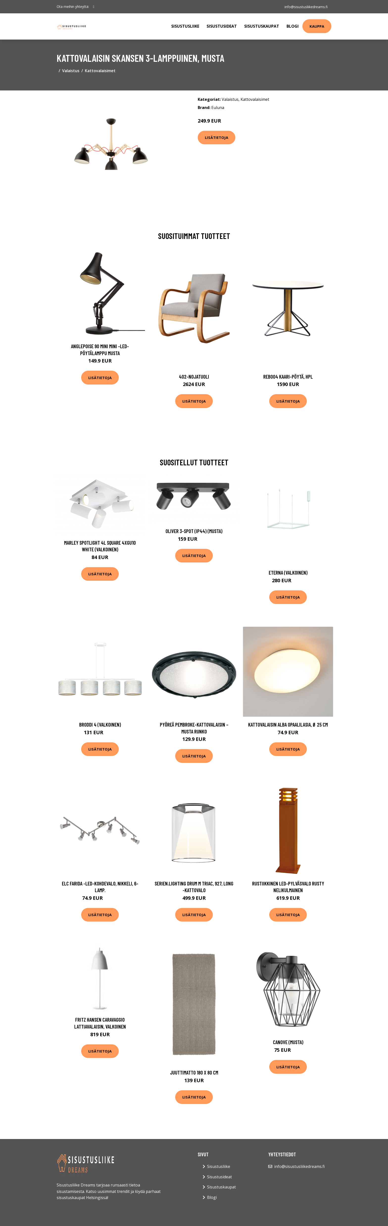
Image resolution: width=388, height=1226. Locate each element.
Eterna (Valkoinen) (288, 572)
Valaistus (70, 70)
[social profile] (93, 6)
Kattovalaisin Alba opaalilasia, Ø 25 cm (288, 724)
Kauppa (317, 26)
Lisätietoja (216, 137)
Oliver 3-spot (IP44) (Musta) (194, 531)
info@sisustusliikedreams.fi (305, 6)
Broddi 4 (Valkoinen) (100, 724)
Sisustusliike (185, 26)
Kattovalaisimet (100, 70)
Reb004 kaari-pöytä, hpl (288, 376)
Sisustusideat (222, 26)
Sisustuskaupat (261, 26)
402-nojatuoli (194, 376)
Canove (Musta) (288, 1042)
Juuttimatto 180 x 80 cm (194, 1072)
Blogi (293, 26)
